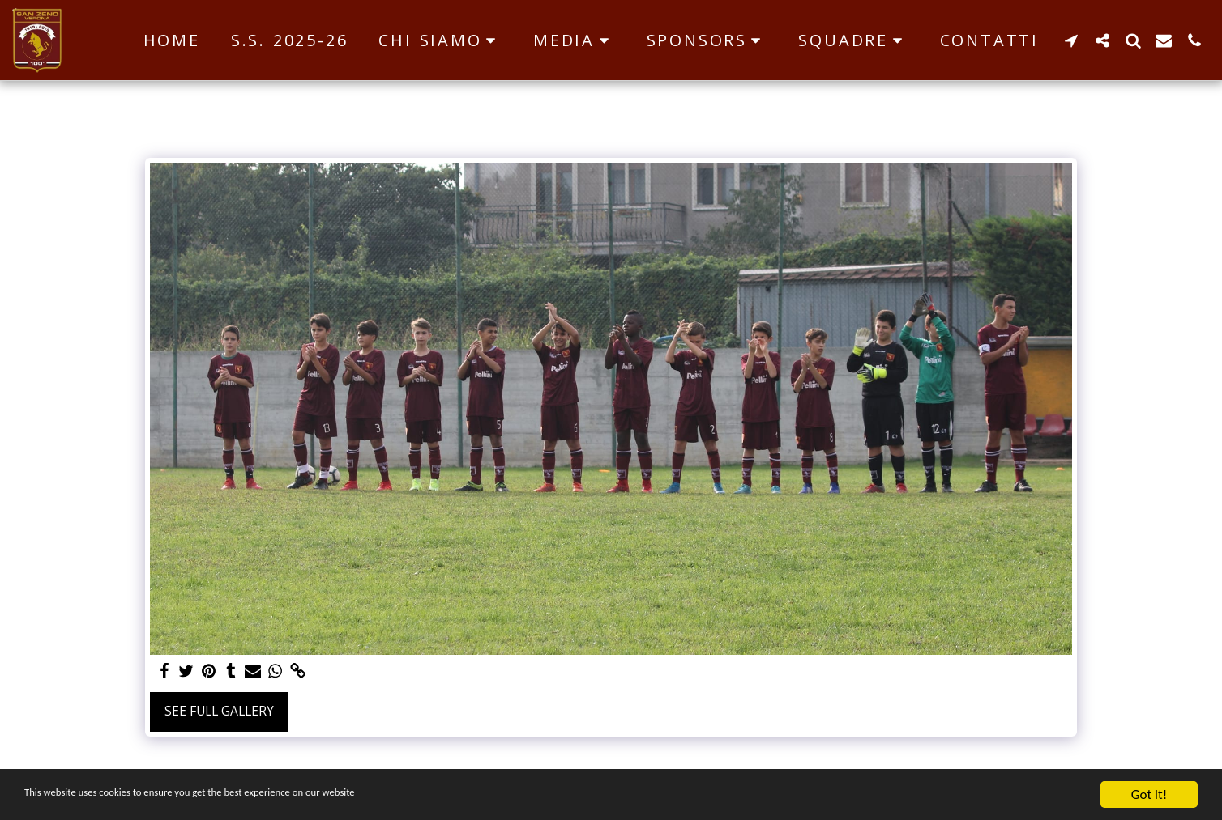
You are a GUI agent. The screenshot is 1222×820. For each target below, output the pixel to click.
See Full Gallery (219, 711)
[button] (440, 40)
